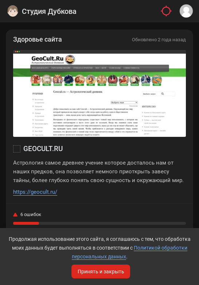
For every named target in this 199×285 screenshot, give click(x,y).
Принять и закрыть (101, 271)
